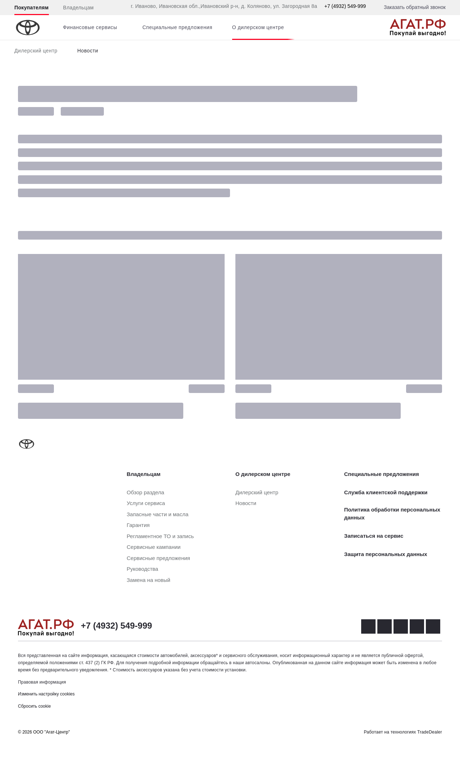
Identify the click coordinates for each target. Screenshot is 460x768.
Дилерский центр (36, 51)
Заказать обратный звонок (415, 7)
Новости (87, 51)
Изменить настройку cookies (46, 694)
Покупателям (31, 7)
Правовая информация (42, 682)
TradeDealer (429, 732)
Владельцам (78, 7)
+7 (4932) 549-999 (345, 6)
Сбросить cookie (34, 706)
